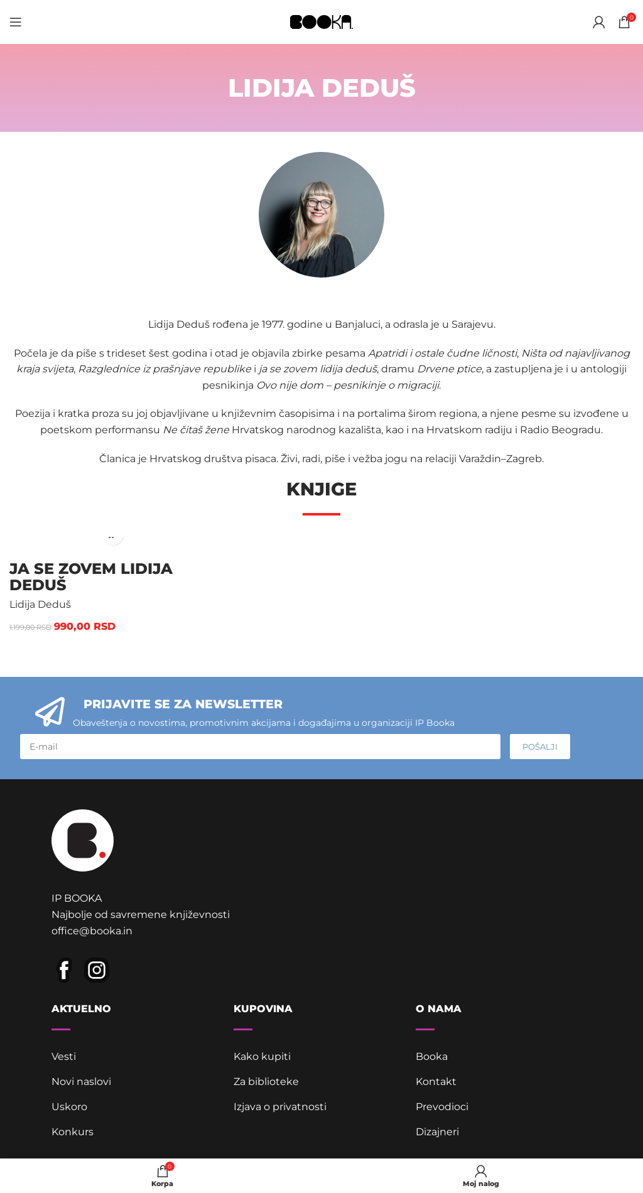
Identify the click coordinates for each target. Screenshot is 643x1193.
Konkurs (72, 1132)
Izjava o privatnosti (280, 1107)
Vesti (63, 1056)
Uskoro (69, 1107)
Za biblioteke (266, 1082)
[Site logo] (321, 21)
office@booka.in (91, 931)
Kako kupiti (262, 1056)
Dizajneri (437, 1132)
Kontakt (436, 1082)
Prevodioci (442, 1107)
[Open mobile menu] (15, 22)
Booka (432, 1056)
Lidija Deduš (40, 604)
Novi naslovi (81, 1082)
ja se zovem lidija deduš (91, 576)
